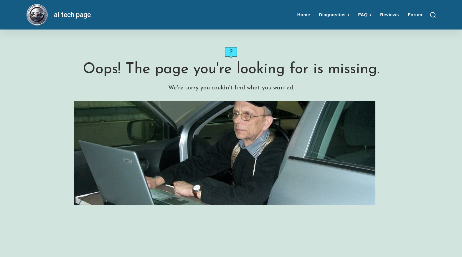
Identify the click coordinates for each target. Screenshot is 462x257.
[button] (433, 15)
